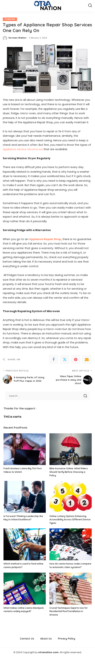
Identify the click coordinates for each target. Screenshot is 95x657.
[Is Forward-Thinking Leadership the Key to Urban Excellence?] (24, 497)
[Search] (90, 5)
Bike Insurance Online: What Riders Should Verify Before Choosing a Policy (68, 471)
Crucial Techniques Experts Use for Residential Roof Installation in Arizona (68, 611)
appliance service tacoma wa (23, 149)
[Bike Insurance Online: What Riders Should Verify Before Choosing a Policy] (70, 449)
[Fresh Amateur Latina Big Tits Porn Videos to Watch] (24, 449)
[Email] (86, 359)
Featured (10, 19)
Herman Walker (17, 38)
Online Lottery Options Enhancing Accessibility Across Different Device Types (70, 519)
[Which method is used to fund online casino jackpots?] (24, 544)
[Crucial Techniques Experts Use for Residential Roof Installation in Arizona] (70, 588)
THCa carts (12, 416)
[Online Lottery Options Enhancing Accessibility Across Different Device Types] (70, 497)
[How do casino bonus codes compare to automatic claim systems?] (70, 544)
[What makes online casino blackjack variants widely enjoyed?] (24, 588)
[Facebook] (53, 359)
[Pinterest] (75, 359)
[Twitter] (64, 359)
